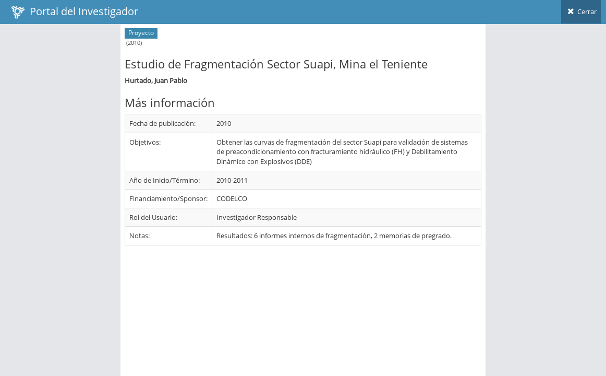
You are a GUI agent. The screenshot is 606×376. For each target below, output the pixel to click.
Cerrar (581, 11)
